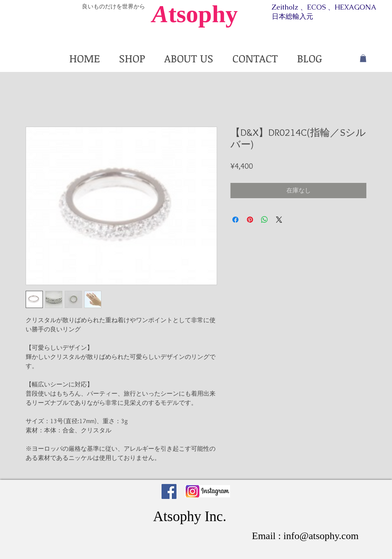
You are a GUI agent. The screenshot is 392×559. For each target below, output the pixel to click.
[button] (363, 58)
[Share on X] (279, 219)
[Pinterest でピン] (250, 219)
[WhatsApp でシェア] (264, 219)
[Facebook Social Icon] (169, 491)
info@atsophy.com (320, 535)
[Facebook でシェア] (235, 219)
